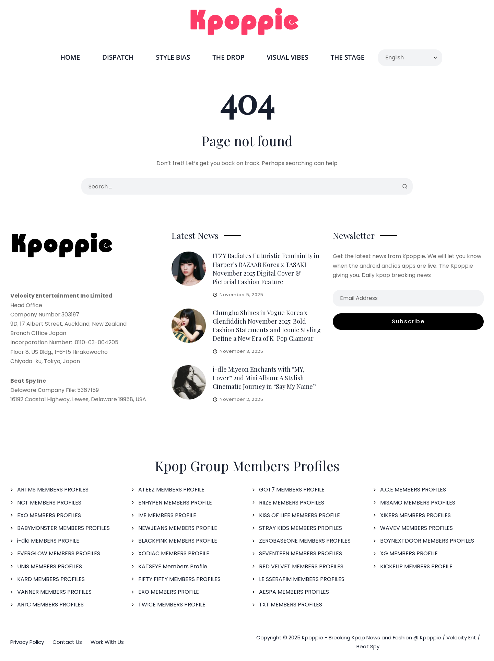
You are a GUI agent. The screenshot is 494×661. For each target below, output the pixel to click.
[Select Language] (410, 57)
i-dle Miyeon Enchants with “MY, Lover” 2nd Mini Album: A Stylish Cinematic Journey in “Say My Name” (264, 378)
